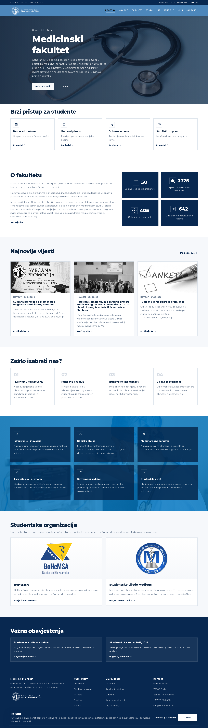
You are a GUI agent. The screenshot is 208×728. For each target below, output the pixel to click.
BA (192, 2)
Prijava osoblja (182, 2)
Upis (180, 10)
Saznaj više (18, 222)
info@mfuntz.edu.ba (18, 2)
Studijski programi (83, 689)
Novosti (124, 10)
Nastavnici (79, 700)
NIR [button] (159, 10)
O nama (64, 86)
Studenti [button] (169, 10)
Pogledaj (19, 145)
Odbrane (110, 695)
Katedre (78, 695)
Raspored (111, 683)
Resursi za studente (167, 2)
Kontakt (191, 10)
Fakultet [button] (137, 10)
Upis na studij (42, 86)
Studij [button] (150, 10)
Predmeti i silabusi (115, 689)
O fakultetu (79, 683)
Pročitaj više (21, 331)
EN (196, 2)
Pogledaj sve (189, 253)
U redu (187, 717)
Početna (110, 10)
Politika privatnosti (165, 717)
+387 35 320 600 (36, 2)
